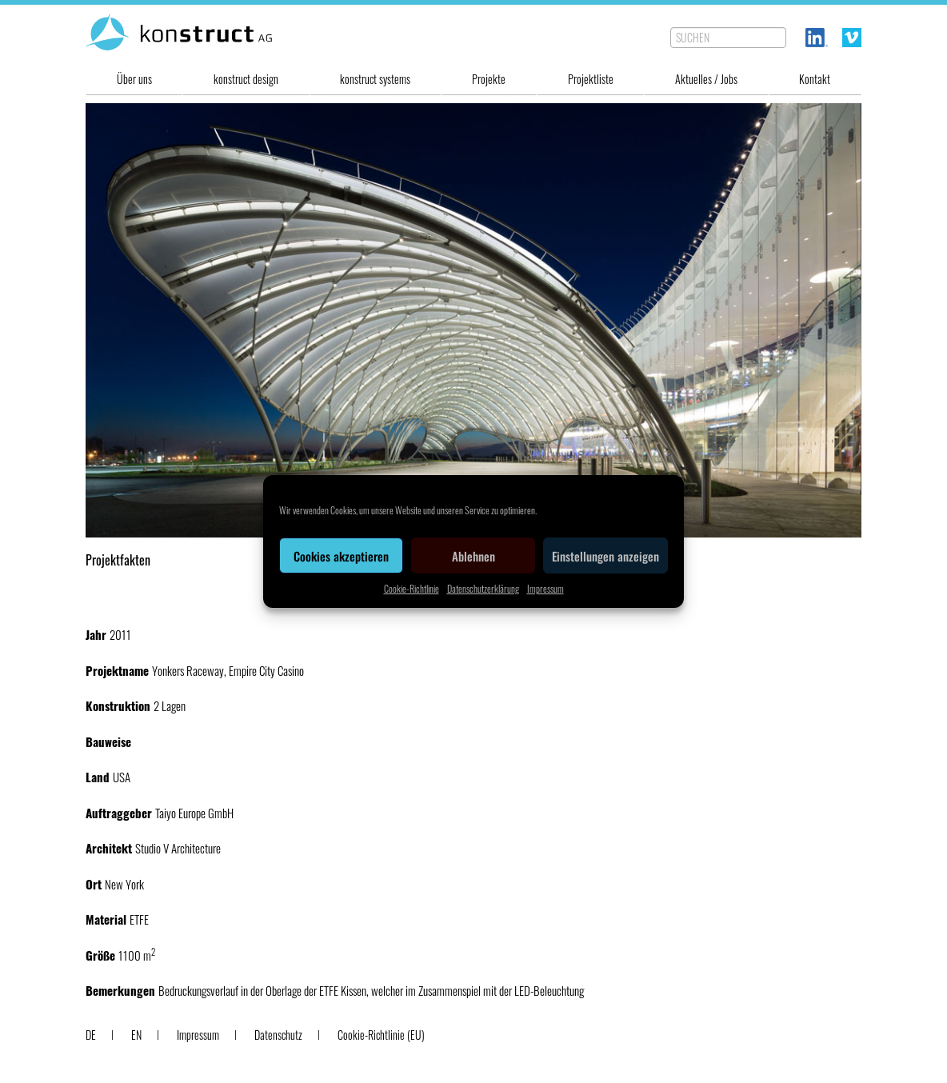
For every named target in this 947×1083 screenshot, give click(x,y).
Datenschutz (278, 1034)
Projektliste (590, 78)
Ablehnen (473, 556)
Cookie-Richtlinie (411, 588)
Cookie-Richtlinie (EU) (381, 1034)
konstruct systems (375, 78)
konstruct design (246, 78)
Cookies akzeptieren (341, 556)
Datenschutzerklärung (483, 588)
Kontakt (814, 78)
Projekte (488, 78)
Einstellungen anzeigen (605, 556)
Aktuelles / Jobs (706, 78)
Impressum (545, 588)
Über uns (134, 78)
